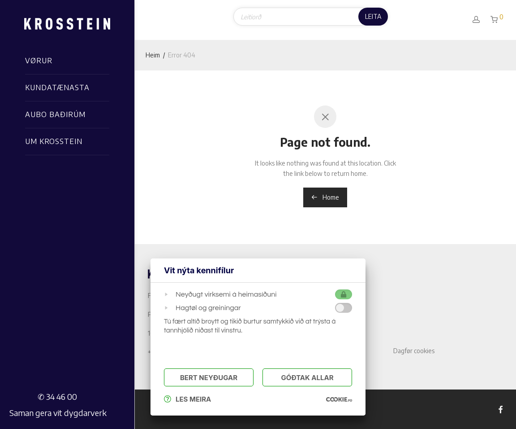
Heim (153, 55)
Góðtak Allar (307, 377)
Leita (373, 16)
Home (325, 197)
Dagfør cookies (413, 351)
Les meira (187, 399)
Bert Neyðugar (208, 377)
